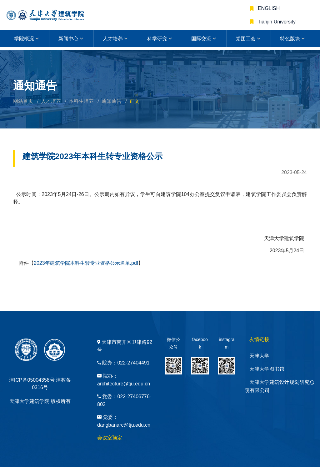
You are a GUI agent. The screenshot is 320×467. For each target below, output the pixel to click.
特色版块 (290, 38)
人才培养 (113, 38)
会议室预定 (109, 437)
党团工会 (246, 38)
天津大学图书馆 (266, 369)
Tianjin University (276, 21)
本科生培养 (81, 101)
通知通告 (112, 101)
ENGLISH (268, 8)
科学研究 (157, 38)
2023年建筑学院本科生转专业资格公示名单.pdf (86, 263)
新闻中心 (68, 38)
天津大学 (259, 356)
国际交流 (201, 38)
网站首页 (23, 101)
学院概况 (24, 38)
